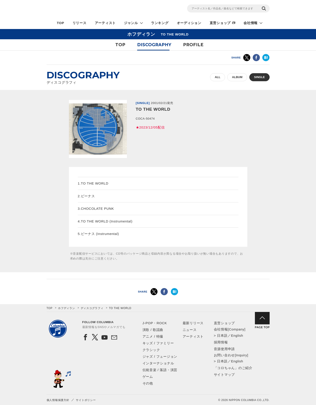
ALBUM (237, 77)
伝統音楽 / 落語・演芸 (160, 370)
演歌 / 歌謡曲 (153, 330)
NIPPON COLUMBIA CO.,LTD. (87, 9)
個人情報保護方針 (58, 400)
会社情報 (251, 23)
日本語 (222, 335)
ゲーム (148, 376)
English (237, 335)
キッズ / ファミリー (158, 343)
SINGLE (259, 77)
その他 (148, 383)
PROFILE (193, 44)
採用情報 (221, 342)
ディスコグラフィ (92, 308)
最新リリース (193, 323)
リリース (79, 23)
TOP (60, 23)
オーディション (189, 23)
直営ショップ (220, 23)
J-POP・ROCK (155, 323)
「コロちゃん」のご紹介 (233, 368)
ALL (217, 77)
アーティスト (105, 23)
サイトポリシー (86, 400)
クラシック (151, 350)
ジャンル (131, 23)
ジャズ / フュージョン (160, 356)
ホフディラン (66, 308)
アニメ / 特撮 (153, 336)
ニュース (190, 330)
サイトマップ (224, 374)
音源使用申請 (224, 349)
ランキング (160, 23)
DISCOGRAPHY (154, 44)
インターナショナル (158, 363)
